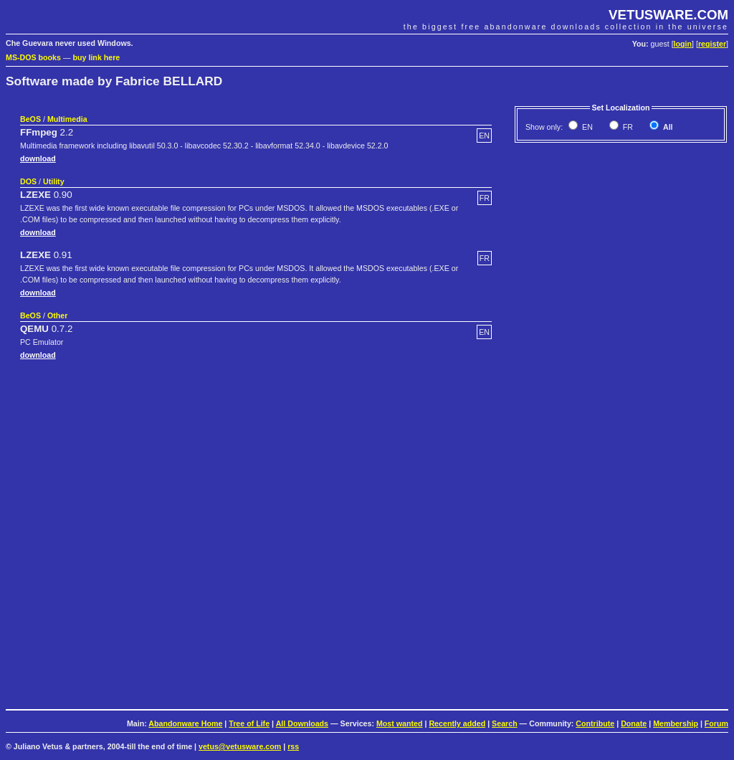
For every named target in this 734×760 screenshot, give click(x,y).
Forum (716, 723)
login (683, 43)
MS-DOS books (33, 57)
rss (293, 746)
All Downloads (302, 723)
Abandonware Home (185, 723)
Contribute (595, 723)
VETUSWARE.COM (668, 14)
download (38, 158)
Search (505, 723)
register (712, 43)
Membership (675, 723)
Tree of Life (249, 723)
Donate (634, 723)
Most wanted (399, 723)
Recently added (457, 723)
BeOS (30, 119)
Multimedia (67, 119)
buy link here (96, 57)
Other (57, 315)
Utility (54, 181)
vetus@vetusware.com (240, 746)
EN (586, 127)
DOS (28, 181)
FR (627, 127)
